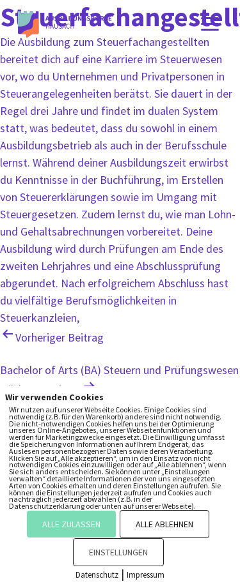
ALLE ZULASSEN (71, 524)
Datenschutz (97, 574)
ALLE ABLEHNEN (164, 524)
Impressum (145, 574)
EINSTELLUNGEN (118, 552)
